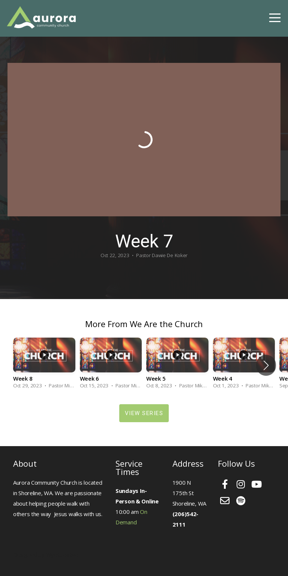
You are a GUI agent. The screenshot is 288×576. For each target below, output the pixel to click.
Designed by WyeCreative (45, 554)
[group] (44, 365)
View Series (144, 413)
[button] (266, 365)
